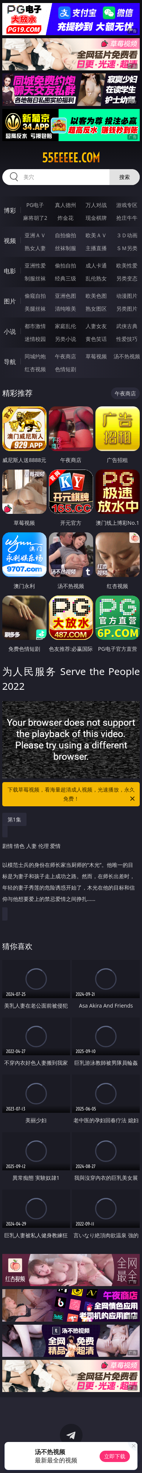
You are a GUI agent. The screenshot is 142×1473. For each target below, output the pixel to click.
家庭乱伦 (65, 326)
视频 (10, 240)
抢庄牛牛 (126, 217)
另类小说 (65, 338)
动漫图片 (126, 295)
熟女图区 (96, 308)
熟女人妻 (35, 248)
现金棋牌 (96, 217)
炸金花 (65, 217)
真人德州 (65, 204)
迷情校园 (35, 338)
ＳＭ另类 (126, 248)
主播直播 (96, 248)
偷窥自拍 (35, 295)
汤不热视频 (127, 356)
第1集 (14, 819)
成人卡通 (96, 265)
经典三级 (65, 278)
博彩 (10, 210)
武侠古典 (126, 326)
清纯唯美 (65, 308)
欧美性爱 (126, 265)
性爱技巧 (126, 338)
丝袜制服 (65, 248)
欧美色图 (96, 295)
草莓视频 (96, 356)
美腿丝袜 (35, 308)
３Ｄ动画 (126, 235)
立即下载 (114, 1456)
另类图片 (126, 308)
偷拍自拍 (65, 265)
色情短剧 (65, 369)
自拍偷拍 (65, 235)
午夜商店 (65, 356)
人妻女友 (96, 326)
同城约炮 (35, 356)
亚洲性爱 (35, 265)
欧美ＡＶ (96, 235)
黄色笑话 (96, 338)
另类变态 (126, 278)
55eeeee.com (71, 157)
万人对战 (96, 204)
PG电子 (35, 204)
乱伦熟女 (96, 278)
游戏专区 (126, 204)
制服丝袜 (35, 278)
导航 (10, 362)
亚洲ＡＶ (35, 235)
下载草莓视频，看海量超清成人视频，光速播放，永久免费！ (72, 794)
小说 (10, 331)
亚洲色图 (65, 295)
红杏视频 (35, 369)
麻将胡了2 (35, 217)
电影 (10, 271)
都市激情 (35, 326)
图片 (10, 301)
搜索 (124, 176)
